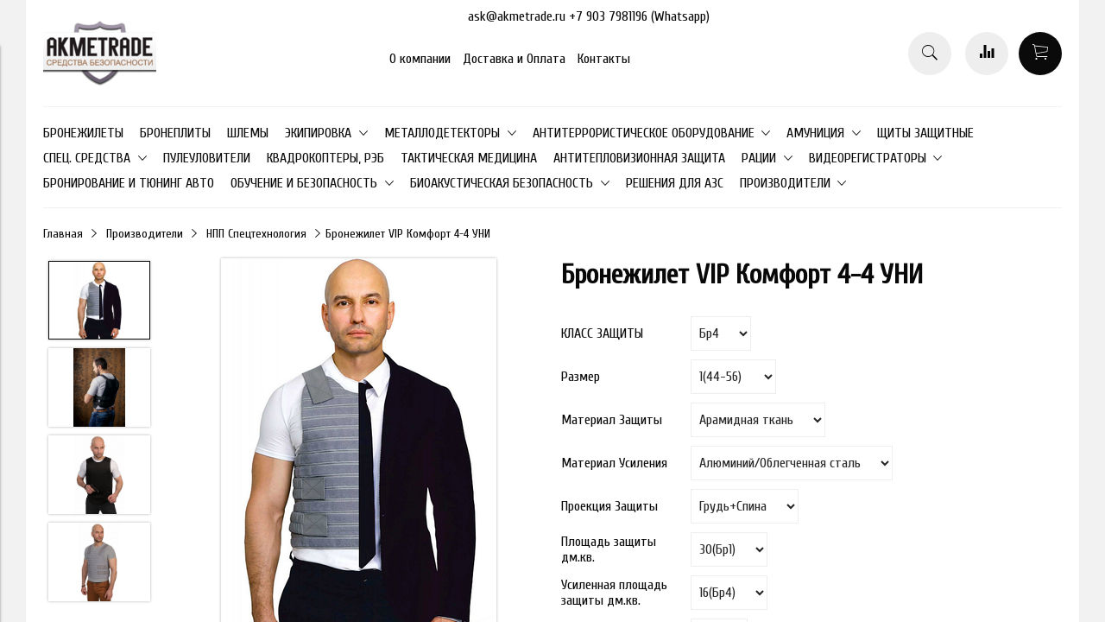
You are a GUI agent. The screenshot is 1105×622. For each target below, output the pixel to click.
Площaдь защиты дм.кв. (608, 549)
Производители (144, 233)
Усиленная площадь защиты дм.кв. (614, 592)
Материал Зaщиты (611, 420)
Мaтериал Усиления (614, 463)
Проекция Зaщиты (609, 506)
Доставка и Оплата (514, 59)
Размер (580, 376)
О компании (420, 59)
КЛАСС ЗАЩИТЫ (602, 333)
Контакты (604, 59)
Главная (63, 233)
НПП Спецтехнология (256, 233)
